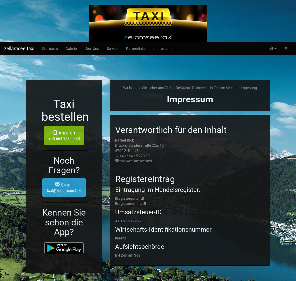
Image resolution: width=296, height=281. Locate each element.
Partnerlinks (136, 48)
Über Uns (91, 48)
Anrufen (64, 135)
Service (112, 48)
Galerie (71, 48)
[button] (273, 48)
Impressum (162, 48)
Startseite (50, 48)
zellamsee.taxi (19, 48)
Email (64, 187)
